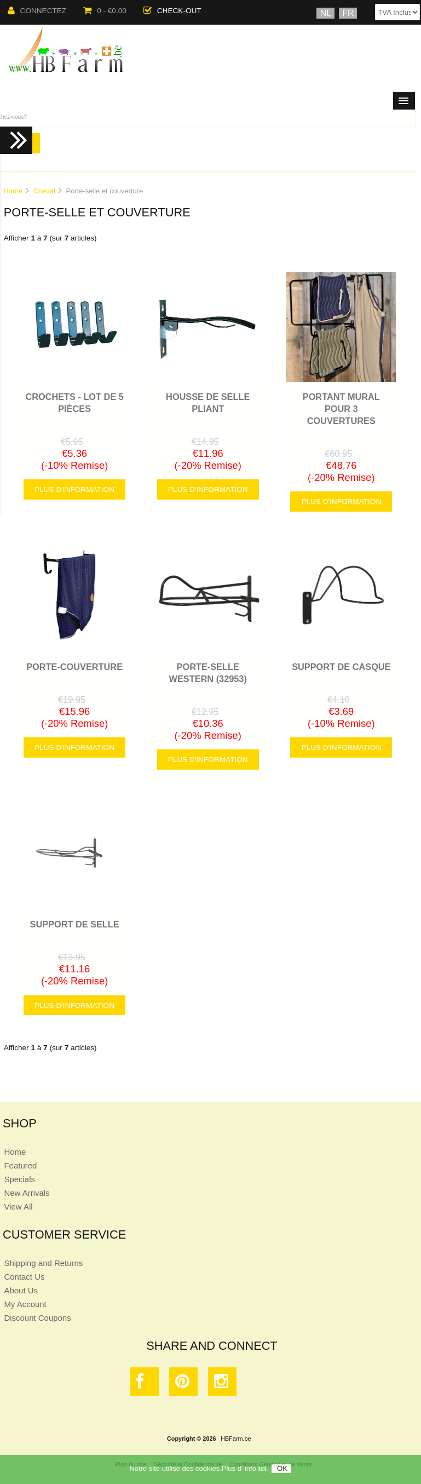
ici (262, 1470)
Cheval (44, 191)
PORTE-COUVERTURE (74, 667)
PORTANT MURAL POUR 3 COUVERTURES (341, 409)
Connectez (37, 11)
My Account (25, 1304)
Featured (20, 1165)
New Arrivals (26, 1192)
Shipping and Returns (43, 1263)
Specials (19, 1179)
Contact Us (24, 1276)
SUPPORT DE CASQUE (341, 667)
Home (12, 191)
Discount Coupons (37, 1317)
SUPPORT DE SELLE (74, 924)
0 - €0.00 (104, 11)
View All (18, 1206)
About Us (21, 1290)
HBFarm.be (236, 1438)
